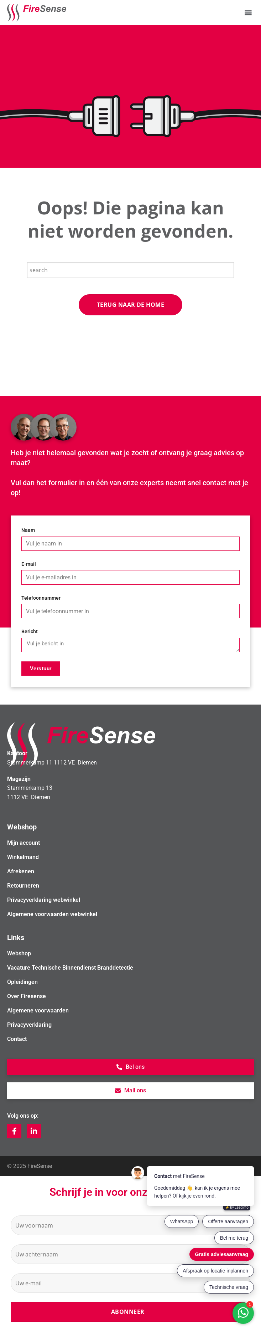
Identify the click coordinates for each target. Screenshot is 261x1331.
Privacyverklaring (29, 1024)
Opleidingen (22, 982)
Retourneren (23, 885)
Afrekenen (20, 871)
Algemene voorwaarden (38, 1010)
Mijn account (23, 842)
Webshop (19, 953)
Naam (28, 530)
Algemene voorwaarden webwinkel (52, 914)
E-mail (28, 564)
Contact (17, 1039)
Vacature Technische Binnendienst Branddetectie (70, 967)
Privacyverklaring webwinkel (43, 899)
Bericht (29, 632)
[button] (248, 13)
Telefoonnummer (41, 598)
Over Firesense (26, 996)
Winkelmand (23, 857)
